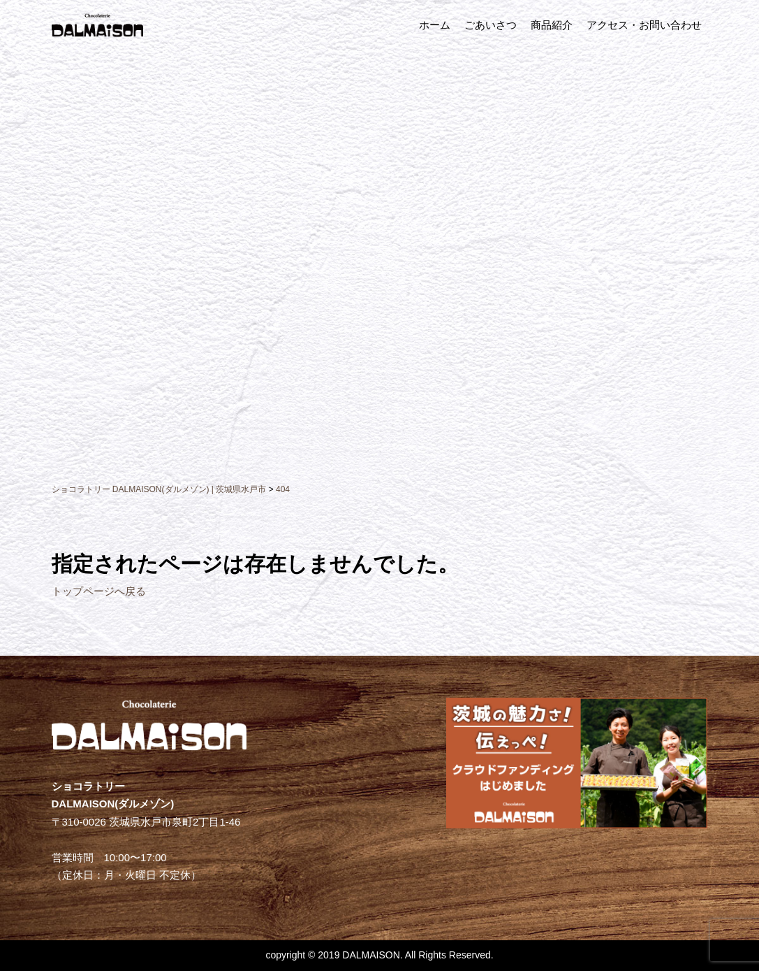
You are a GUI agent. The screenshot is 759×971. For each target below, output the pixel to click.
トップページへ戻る (99, 591)
